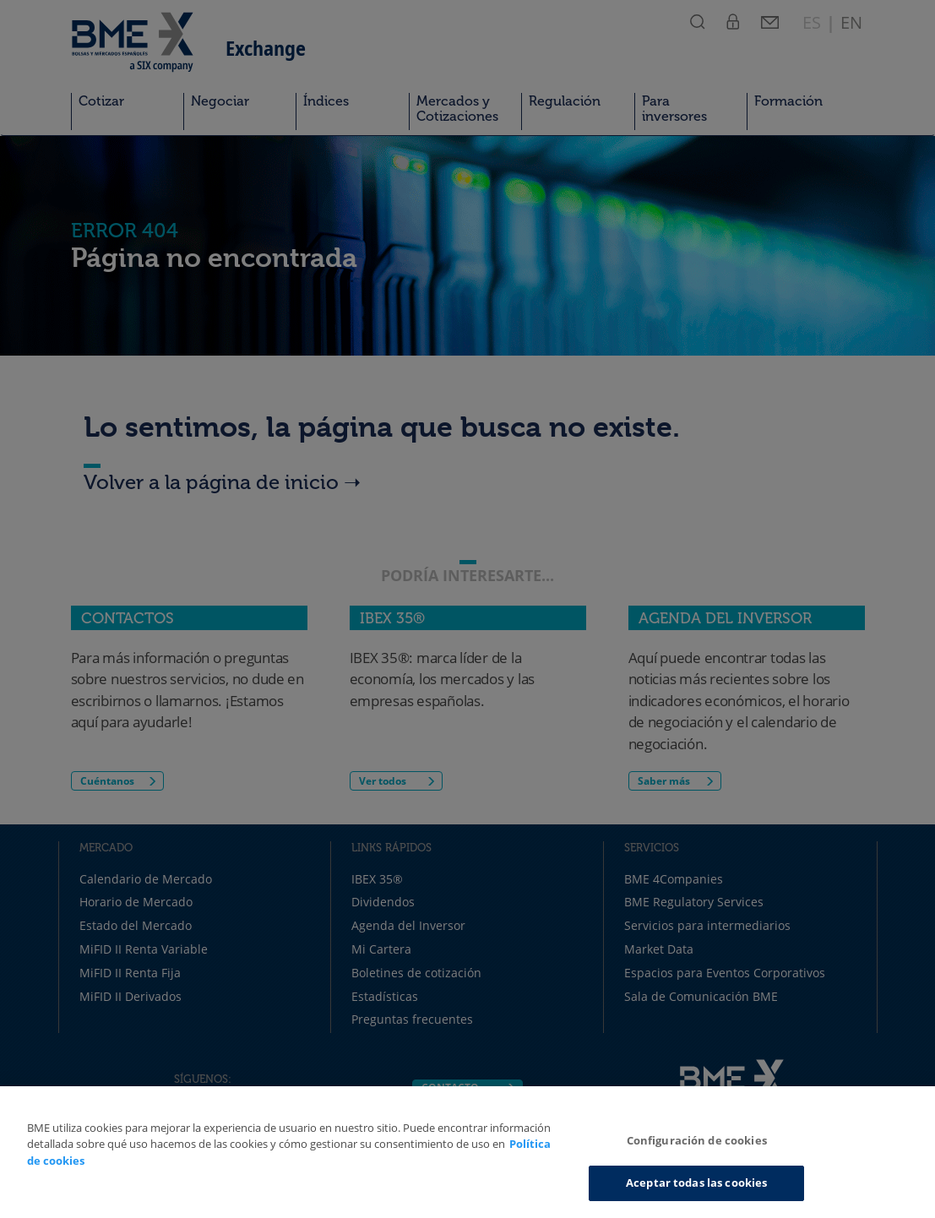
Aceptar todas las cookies (696, 1182)
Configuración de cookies (697, 1140)
